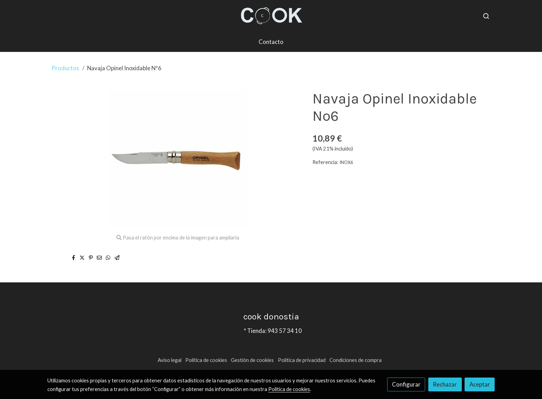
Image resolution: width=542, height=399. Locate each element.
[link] (271, 16)
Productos (65, 68)
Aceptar (479, 384)
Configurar (406, 384)
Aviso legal (169, 360)
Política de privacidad (302, 360)
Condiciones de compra (355, 360)
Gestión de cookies (252, 360)
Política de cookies (206, 360)
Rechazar (445, 384)
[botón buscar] (486, 15)
